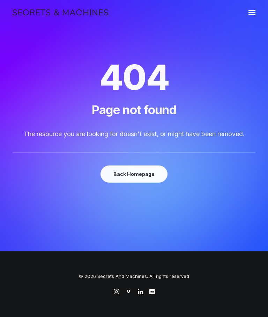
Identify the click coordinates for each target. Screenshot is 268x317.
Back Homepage (134, 174)
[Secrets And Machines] (60, 12)
